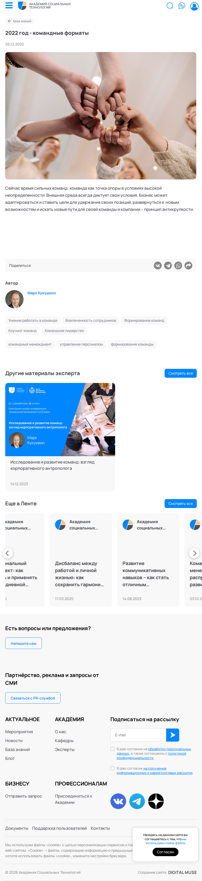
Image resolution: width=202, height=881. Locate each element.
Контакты (100, 828)
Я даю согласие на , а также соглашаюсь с (154, 753)
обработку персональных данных (154, 751)
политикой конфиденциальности (151, 755)
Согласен (165, 851)
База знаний (22, 21)
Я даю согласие (155, 770)
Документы (16, 828)
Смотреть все (181, 373)
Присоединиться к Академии (73, 799)
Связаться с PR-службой (33, 698)
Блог (10, 758)
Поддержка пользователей (59, 828)
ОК (172, 735)
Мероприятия (19, 732)
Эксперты (65, 749)
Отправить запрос (23, 796)
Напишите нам (23, 643)
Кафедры (64, 740)
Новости (14, 740)
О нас (60, 732)
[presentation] (8, 553)
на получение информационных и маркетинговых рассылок (155, 770)
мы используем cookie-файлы (166, 841)
